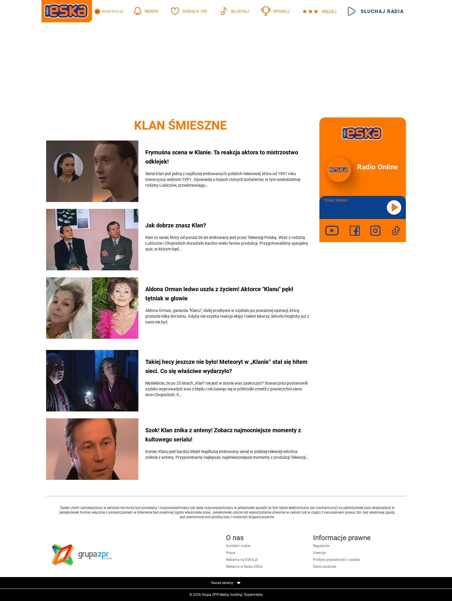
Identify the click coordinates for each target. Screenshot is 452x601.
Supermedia (253, 595)
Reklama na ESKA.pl (242, 560)
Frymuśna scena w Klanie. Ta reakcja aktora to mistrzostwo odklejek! (221, 157)
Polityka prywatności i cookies (336, 560)
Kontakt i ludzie (238, 546)
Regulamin (321, 546)
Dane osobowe (324, 567)
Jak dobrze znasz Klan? (175, 225)
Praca (230, 553)
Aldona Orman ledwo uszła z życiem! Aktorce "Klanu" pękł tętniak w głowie (219, 294)
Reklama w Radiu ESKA (244, 567)
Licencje (319, 553)
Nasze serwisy (226, 583)
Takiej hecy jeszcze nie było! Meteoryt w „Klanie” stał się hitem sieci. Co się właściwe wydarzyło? (226, 366)
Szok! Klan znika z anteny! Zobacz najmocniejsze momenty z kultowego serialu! (223, 435)
